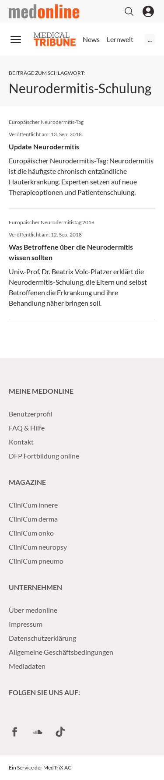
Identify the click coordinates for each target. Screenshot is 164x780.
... (150, 39)
